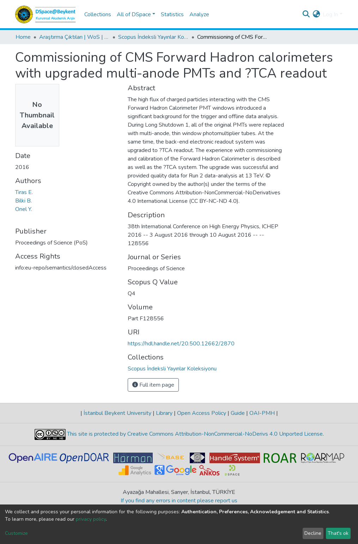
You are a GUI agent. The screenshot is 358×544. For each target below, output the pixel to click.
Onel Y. (23, 209)
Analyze (199, 14)
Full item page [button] (153, 385)
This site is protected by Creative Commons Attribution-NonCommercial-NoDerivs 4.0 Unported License (194, 434)
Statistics (172, 14)
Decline (312, 533)
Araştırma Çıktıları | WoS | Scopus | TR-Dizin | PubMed (74, 37)
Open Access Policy (201, 413)
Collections (97, 14)
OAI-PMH (262, 413)
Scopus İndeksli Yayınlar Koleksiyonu (153, 37)
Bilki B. (23, 201)
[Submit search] (306, 14)
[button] (316, 14)
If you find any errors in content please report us (179, 500)
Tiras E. (24, 192)
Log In (330, 14)
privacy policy (91, 519)
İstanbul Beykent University (117, 413)
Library (164, 413)
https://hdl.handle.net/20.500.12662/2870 (181, 343)
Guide (237, 413)
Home (23, 37)
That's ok (338, 533)
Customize (16, 533)
